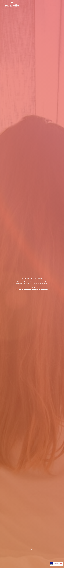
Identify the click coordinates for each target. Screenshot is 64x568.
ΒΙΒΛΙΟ (37, 5)
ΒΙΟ (42, 5)
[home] (12, 4)
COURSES (31, 5)
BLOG (47, 5)
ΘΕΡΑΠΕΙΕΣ (23, 5)
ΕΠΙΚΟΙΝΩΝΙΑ (54, 5)
